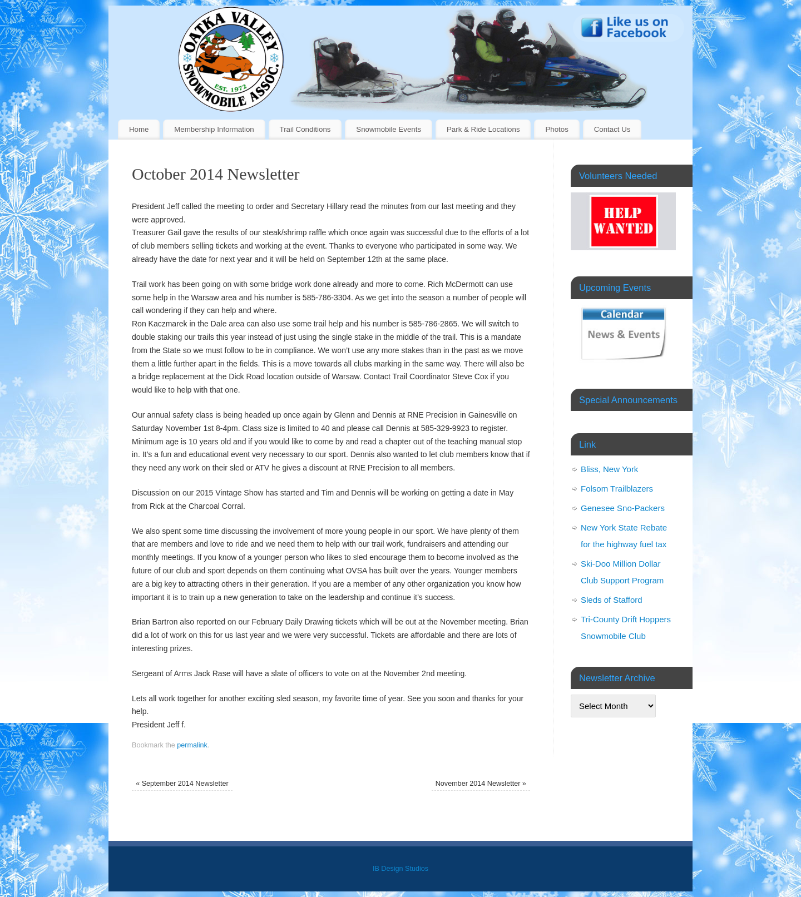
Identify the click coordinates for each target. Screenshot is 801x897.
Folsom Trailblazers (617, 488)
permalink (192, 745)
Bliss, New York (609, 469)
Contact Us (612, 129)
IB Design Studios (400, 869)
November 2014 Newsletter (481, 783)
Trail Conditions (305, 129)
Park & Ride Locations (483, 129)
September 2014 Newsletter (182, 783)
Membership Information (214, 129)
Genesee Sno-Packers (623, 508)
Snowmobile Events (388, 129)
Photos (556, 129)
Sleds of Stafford (611, 599)
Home (139, 129)
